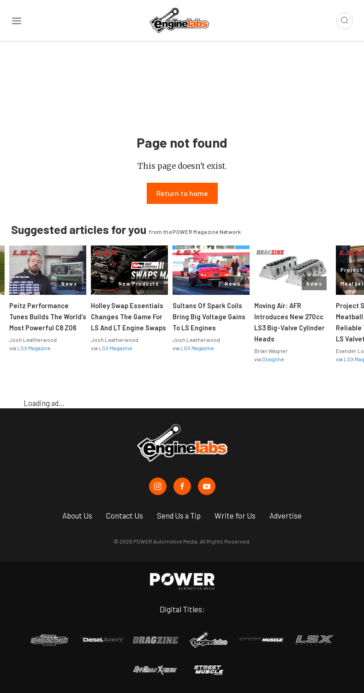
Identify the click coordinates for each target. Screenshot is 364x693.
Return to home (182, 193)
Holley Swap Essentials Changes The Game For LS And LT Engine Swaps (128, 316)
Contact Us (124, 515)
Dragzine (273, 359)
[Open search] (344, 20)
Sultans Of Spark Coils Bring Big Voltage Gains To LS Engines (209, 316)
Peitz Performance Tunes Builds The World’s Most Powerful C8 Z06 (47, 316)
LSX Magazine (34, 348)
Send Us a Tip (179, 515)
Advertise (285, 515)
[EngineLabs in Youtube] (206, 486)
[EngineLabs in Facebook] (182, 486)
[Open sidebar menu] (16, 20)
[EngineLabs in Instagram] (158, 486)
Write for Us (235, 515)
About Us (77, 515)
